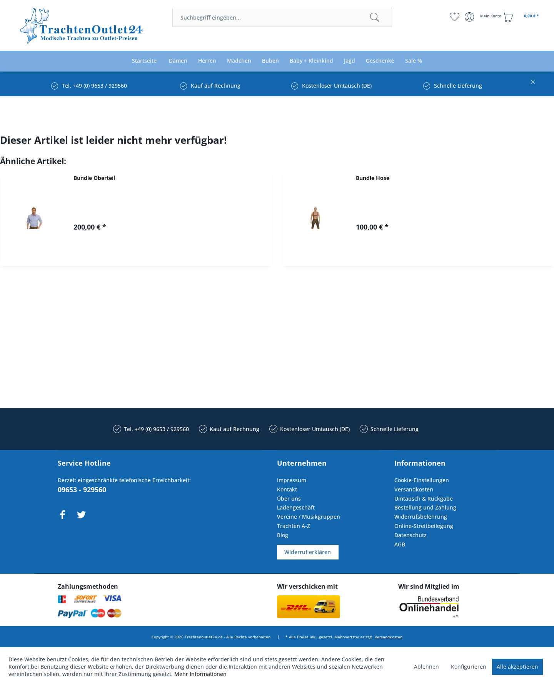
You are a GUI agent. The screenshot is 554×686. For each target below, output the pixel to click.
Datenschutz (410, 535)
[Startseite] (144, 61)
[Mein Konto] (483, 17)
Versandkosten (413, 489)
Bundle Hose (372, 177)
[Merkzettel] (454, 17)
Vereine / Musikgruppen (308, 516)
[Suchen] (374, 17)
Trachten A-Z (293, 525)
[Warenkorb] (522, 17)
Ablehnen (426, 666)
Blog (282, 535)
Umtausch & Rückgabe (423, 498)
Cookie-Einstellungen (421, 480)
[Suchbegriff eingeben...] (282, 17)
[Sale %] (413, 61)
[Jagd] (349, 61)
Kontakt (287, 489)
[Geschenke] (380, 61)
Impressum (291, 480)
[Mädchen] (239, 61)
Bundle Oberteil (94, 177)
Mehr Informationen (200, 674)
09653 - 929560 (82, 489)
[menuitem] (282, 17)
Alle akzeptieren (517, 666)
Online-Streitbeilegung (423, 525)
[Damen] (178, 61)
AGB (399, 544)
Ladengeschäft (296, 507)
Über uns (289, 498)
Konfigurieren (468, 666)
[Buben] (270, 61)
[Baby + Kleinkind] (311, 61)
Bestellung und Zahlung (425, 507)
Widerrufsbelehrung (420, 516)
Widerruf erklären (307, 552)
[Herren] (207, 61)
